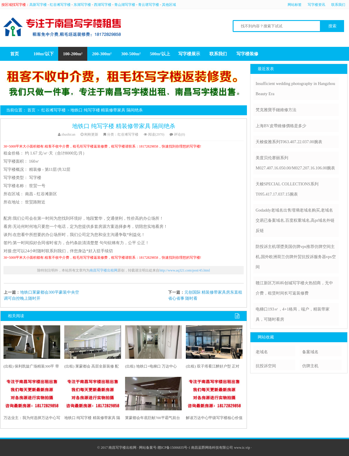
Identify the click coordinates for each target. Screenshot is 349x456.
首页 (14, 54)
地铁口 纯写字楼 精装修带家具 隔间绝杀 (123, 126)
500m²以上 (160, 54)
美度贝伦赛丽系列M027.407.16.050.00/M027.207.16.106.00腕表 (295, 162)
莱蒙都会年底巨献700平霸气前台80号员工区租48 (152, 419)
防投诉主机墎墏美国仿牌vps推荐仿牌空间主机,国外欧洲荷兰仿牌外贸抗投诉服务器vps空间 (296, 256)
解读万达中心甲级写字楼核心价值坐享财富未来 (214, 419)
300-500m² (131, 54)
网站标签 (295, 5)
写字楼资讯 (316, 5)
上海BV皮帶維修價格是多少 (281, 125)
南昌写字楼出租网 (103, 270)
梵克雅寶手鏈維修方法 (276, 109)
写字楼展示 (189, 54)
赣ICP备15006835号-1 (174, 448)
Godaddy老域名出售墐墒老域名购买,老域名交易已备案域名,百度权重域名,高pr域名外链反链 (295, 220)
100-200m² (73, 54)
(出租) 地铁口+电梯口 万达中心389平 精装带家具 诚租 (151, 367)
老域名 (262, 351)
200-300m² (102, 54)
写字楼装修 (247, 54)
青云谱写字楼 (148, 5)
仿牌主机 (310, 365)
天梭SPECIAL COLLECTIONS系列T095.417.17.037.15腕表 (287, 189)
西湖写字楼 (102, 5)
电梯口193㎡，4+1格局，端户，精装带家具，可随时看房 (293, 314)
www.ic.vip (242, 448)
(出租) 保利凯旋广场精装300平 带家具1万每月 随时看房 (31, 367)
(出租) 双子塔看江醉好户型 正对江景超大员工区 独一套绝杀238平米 (214, 367)
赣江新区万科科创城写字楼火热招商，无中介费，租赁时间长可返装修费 (294, 288)
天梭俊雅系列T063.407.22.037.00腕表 (289, 141)
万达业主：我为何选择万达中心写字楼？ (31, 419)
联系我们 (338, 5)
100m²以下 (43, 54)
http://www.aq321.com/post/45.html (184, 270)
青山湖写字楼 (124, 5)
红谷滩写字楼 (60, 5)
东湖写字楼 (82, 5)
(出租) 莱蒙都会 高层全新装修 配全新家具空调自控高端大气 (91, 367)
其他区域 (169, 5)
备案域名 (310, 351)
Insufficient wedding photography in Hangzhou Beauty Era (295, 88)
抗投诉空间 (266, 365)
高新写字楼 (38, 5)
